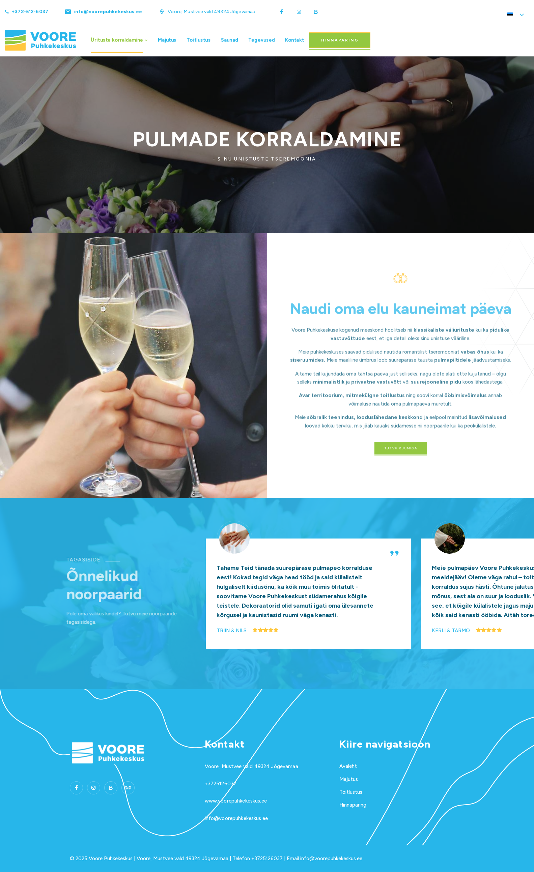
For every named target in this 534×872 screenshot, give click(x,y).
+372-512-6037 (29, 11)
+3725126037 (221, 784)
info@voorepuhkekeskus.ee (108, 11)
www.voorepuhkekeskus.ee (236, 801)
